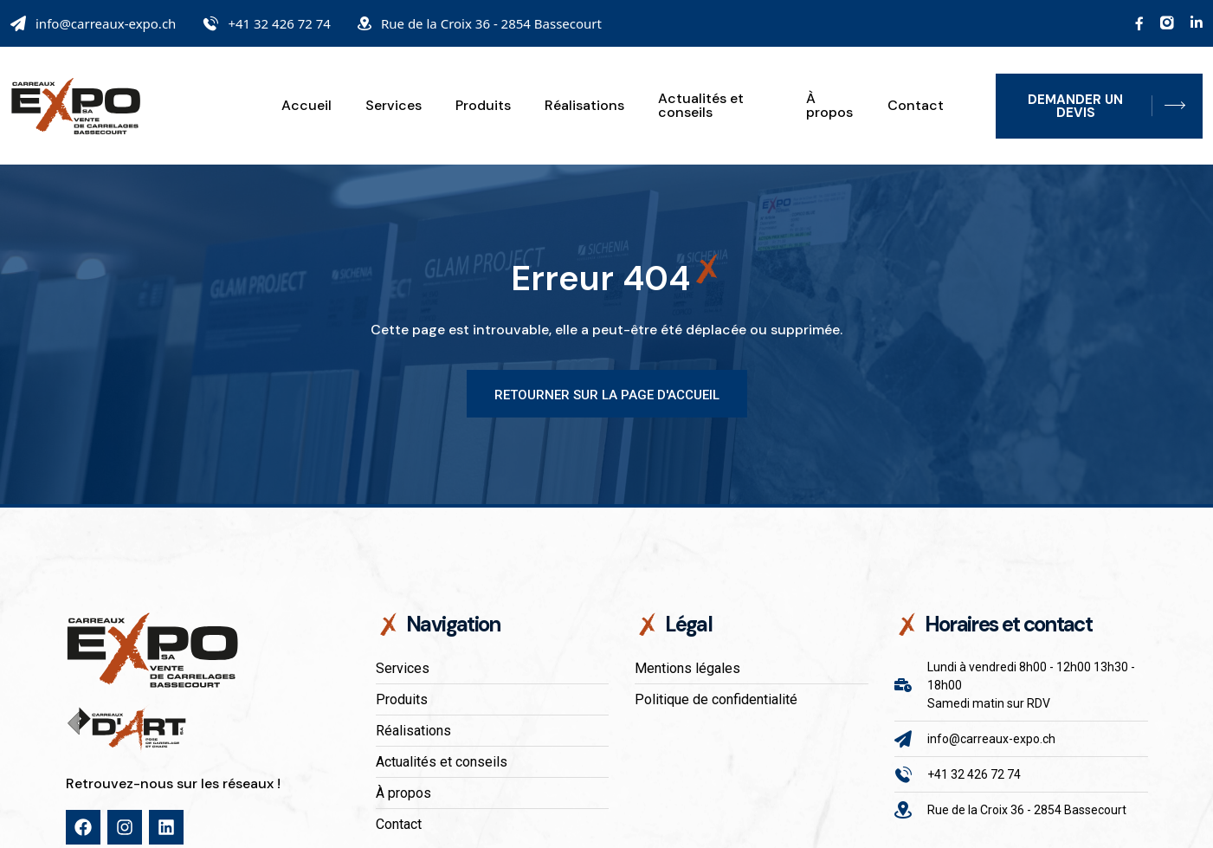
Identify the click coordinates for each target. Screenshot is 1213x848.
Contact (915, 106)
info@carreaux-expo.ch (105, 23)
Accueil (306, 106)
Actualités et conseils (701, 106)
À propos (829, 106)
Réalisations (584, 106)
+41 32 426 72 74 (279, 23)
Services (393, 106)
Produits (483, 106)
